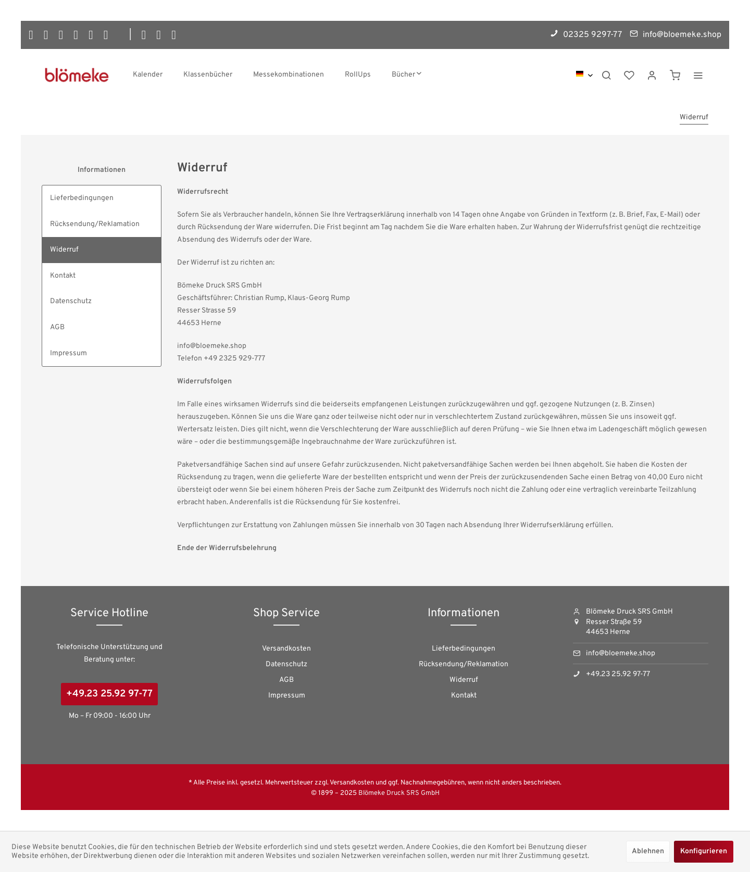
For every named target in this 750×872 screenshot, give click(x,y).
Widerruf (64, 249)
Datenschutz (71, 301)
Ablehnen (648, 851)
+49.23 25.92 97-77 (109, 694)
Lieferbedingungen (82, 198)
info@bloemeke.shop (620, 653)
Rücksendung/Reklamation (95, 224)
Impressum (68, 353)
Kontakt (63, 275)
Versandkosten (286, 648)
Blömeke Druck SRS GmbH (399, 793)
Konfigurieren (703, 851)
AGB (57, 327)
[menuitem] (147, 75)
